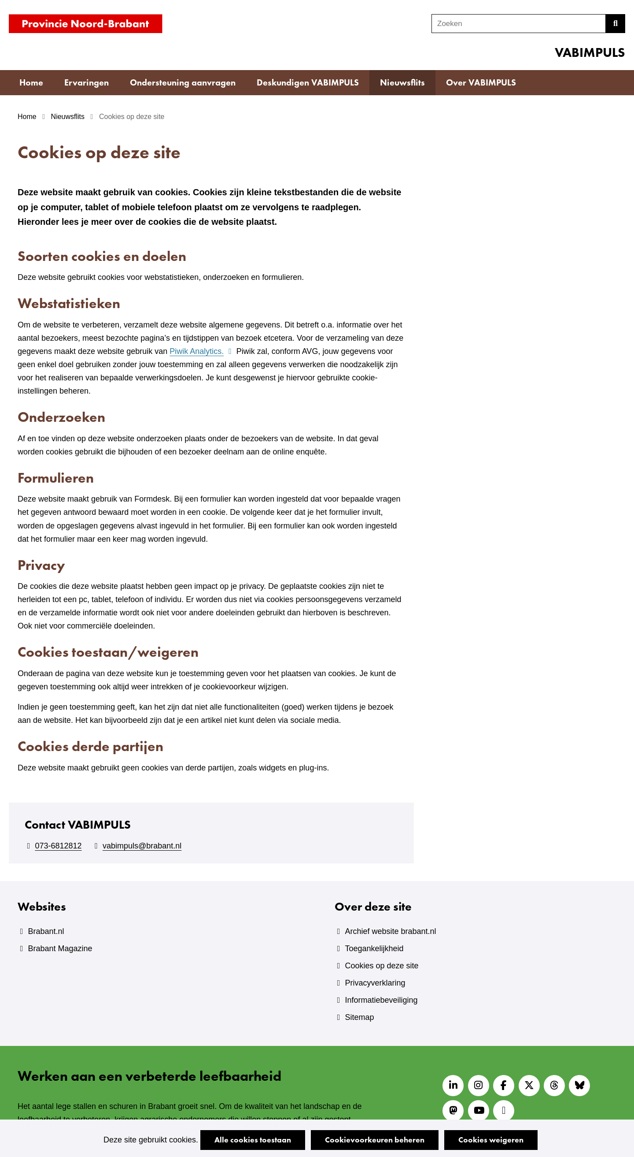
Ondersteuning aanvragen (183, 82)
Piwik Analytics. (202, 351)
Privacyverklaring (375, 982)
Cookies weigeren (490, 1140)
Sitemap (359, 1017)
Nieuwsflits (402, 82)
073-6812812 (58, 845)
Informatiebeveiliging (381, 1000)
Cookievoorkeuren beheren (374, 1140)
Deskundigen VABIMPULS (308, 82)
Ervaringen (86, 82)
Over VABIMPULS (481, 82)
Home (31, 82)
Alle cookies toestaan (252, 1140)
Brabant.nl (46, 931)
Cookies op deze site (381, 965)
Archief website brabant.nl (390, 931)
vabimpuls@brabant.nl (142, 845)
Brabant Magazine (60, 948)
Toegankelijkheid (374, 948)
